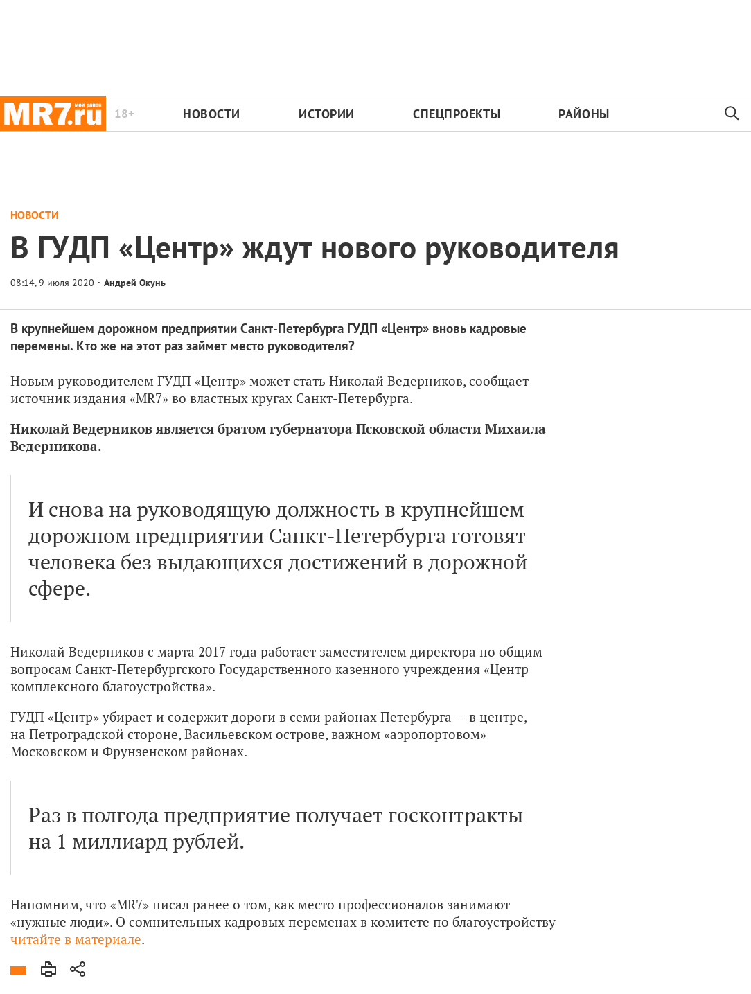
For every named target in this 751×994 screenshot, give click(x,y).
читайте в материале (75, 939)
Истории (327, 114)
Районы (583, 114)
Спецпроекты (456, 114)
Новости (211, 114)
